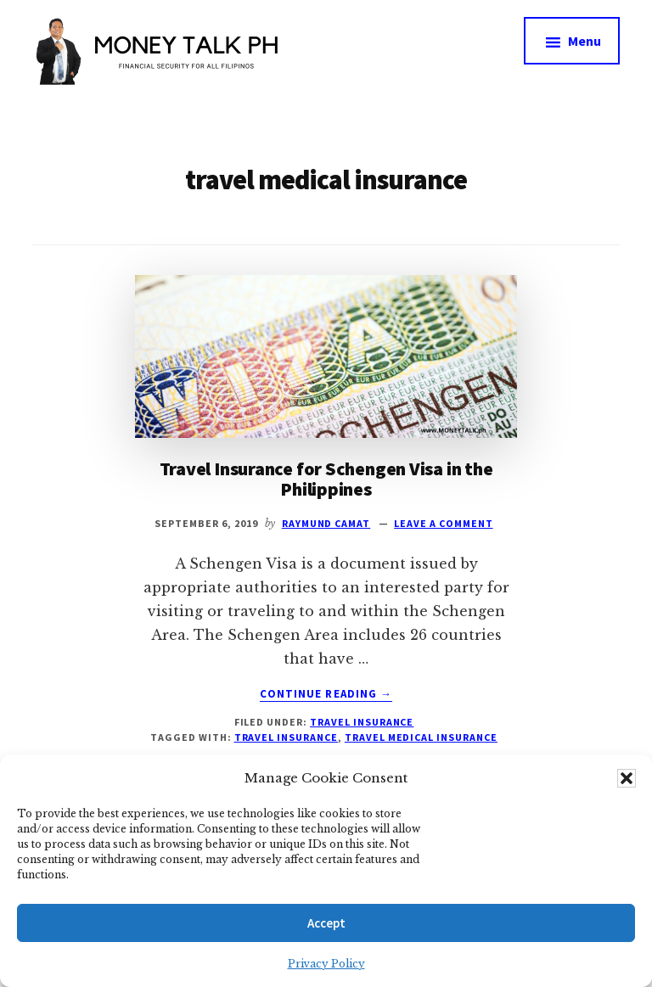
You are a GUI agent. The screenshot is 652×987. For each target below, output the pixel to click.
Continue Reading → (326, 694)
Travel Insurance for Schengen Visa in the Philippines (326, 479)
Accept (326, 923)
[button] (626, 778)
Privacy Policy (326, 963)
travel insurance (286, 737)
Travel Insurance (361, 721)
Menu (584, 40)
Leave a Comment (443, 523)
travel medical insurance (421, 737)
